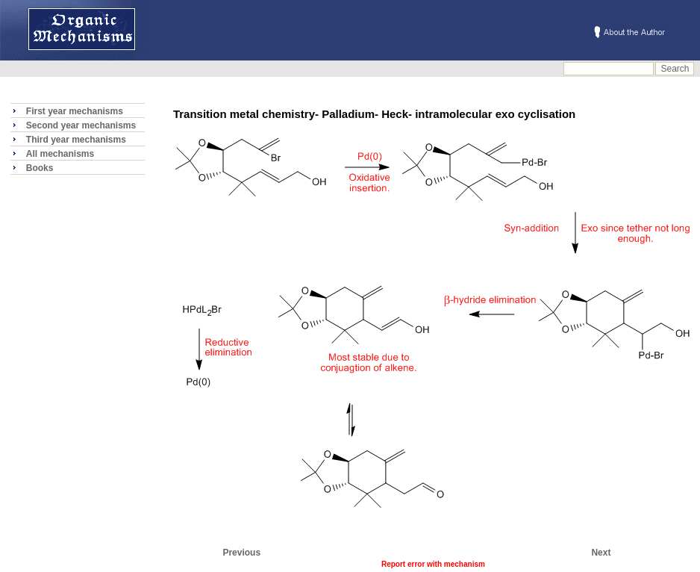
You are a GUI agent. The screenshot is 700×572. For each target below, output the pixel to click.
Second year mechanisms (81, 125)
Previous (241, 552)
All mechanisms (60, 154)
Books (40, 168)
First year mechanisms (74, 111)
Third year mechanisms (76, 139)
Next (600, 552)
